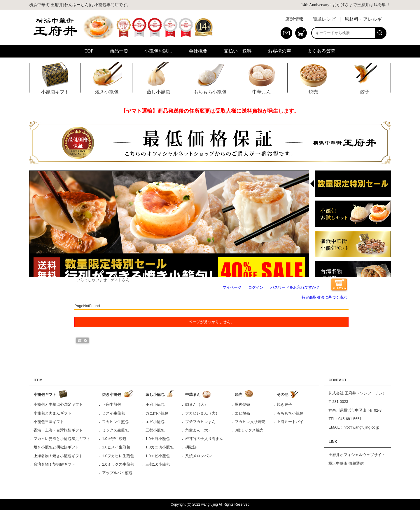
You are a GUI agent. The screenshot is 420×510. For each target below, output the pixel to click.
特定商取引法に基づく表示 (324, 297)
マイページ (232, 287)
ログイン (255, 287)
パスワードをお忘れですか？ (295, 287)
